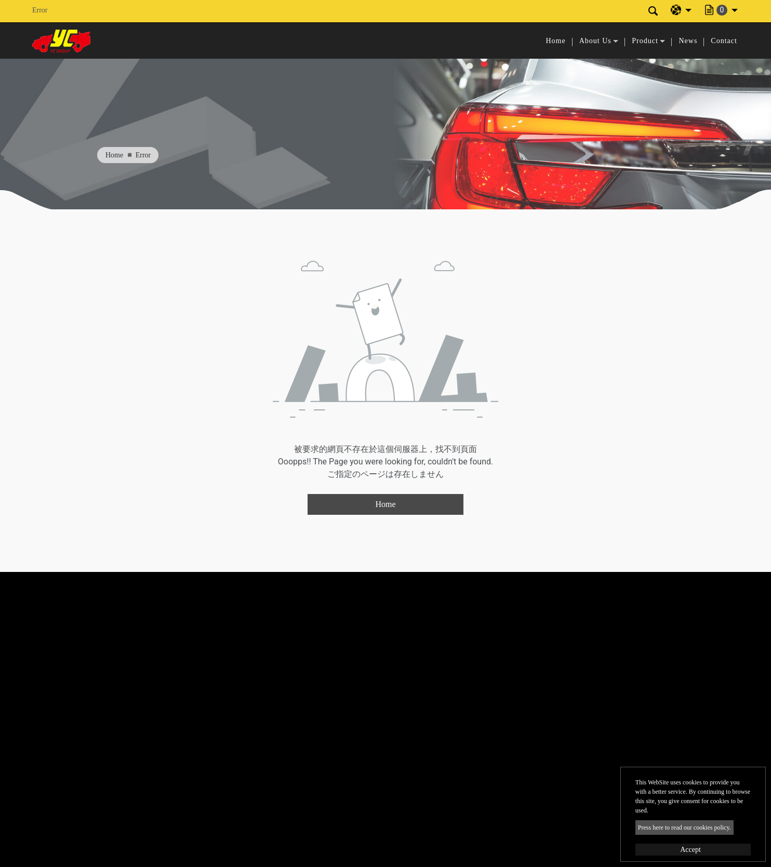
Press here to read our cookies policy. (684, 827)
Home (555, 41)
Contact (724, 41)
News (688, 41)
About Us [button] (595, 41)
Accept (690, 849)
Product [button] (645, 41)
